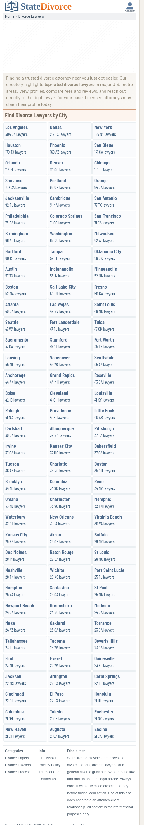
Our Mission (48, 758)
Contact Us (47, 779)
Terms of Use (49, 772)
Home (9, 16)
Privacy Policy (49, 765)
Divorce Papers (17, 758)
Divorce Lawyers (18, 765)
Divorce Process (17, 772)
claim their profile (23, 104)
